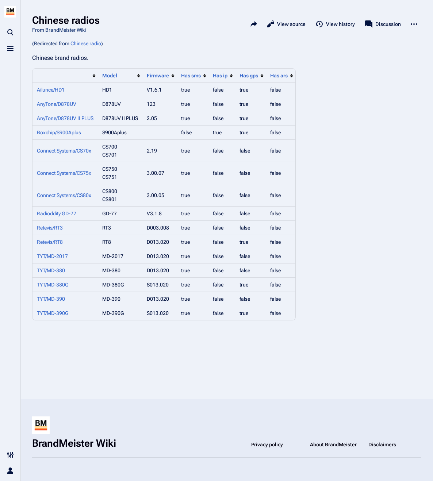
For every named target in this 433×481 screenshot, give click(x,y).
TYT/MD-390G (53, 313)
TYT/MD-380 (51, 270)
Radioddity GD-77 (56, 213)
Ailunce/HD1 (51, 90)
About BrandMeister (333, 444)
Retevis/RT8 (50, 242)
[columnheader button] (65, 76)
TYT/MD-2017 (52, 256)
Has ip (220, 75)
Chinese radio (85, 43)
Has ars (279, 75)
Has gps (249, 75)
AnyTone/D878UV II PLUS (65, 118)
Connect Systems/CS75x (64, 173)
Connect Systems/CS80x (64, 195)
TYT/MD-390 (51, 299)
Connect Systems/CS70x (64, 151)
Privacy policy (267, 444)
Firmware (158, 75)
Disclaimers (382, 444)
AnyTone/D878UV (56, 104)
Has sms (191, 75)
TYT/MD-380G (53, 285)
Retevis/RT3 (50, 228)
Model (109, 75)
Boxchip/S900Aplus (59, 132)
